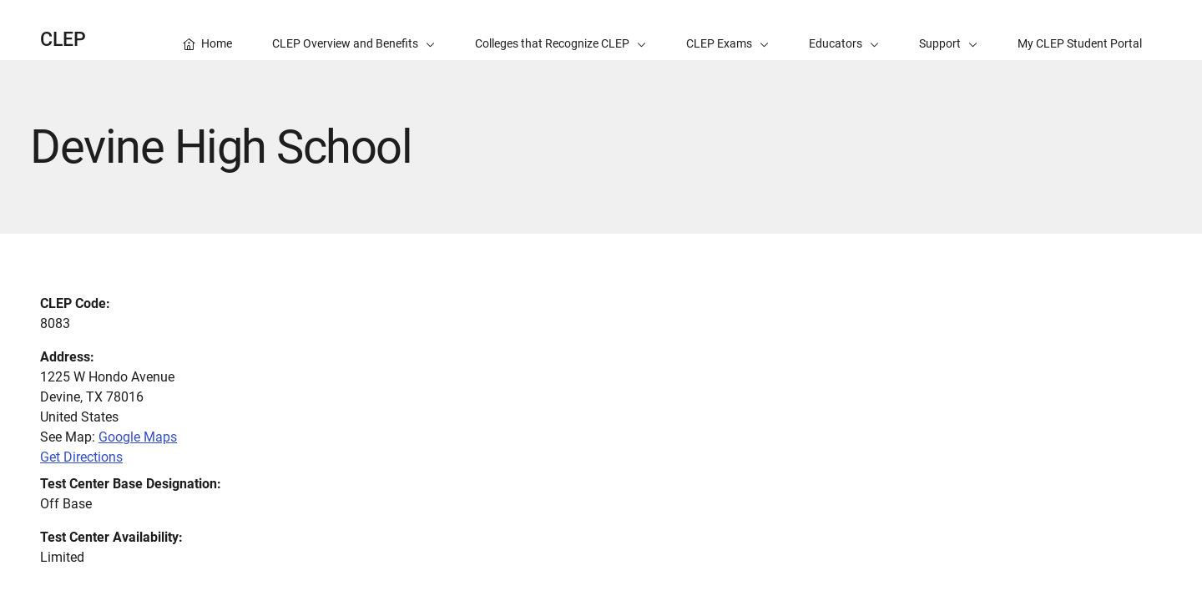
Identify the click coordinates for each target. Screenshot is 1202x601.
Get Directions (81, 457)
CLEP (63, 39)
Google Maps (137, 437)
